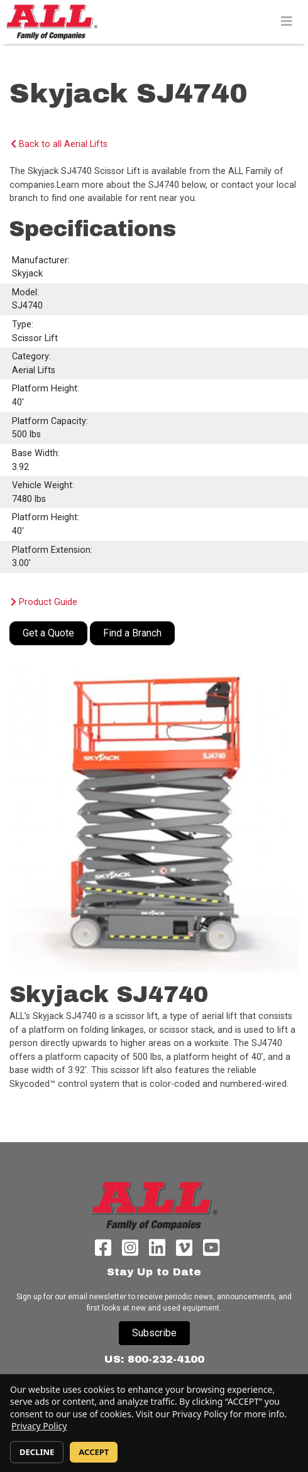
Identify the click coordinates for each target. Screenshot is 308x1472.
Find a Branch (132, 633)
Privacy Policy (39, 1426)
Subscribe (154, 1333)
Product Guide (44, 602)
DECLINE (36, 1452)
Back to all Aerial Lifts (59, 144)
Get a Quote (48, 633)
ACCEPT (94, 1452)
